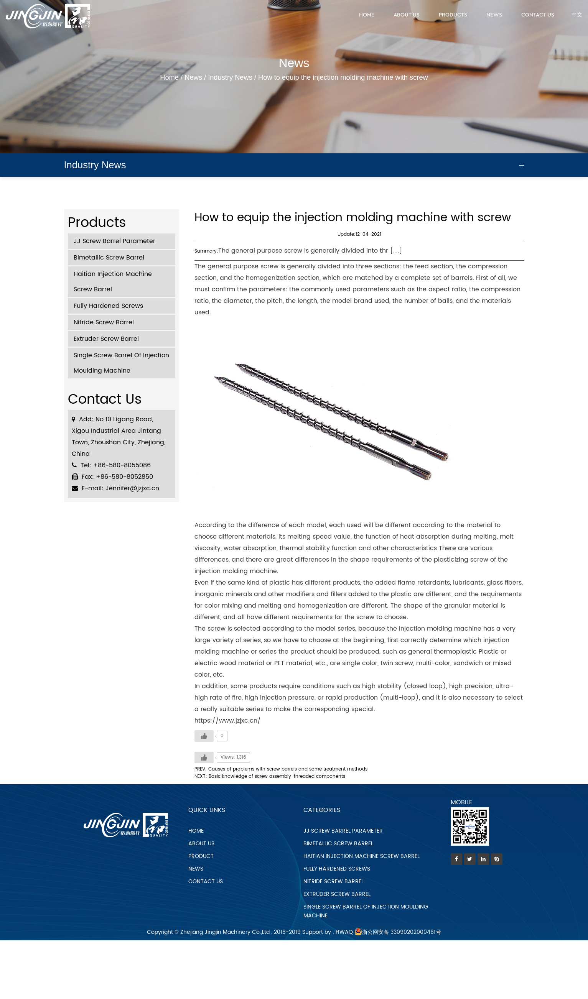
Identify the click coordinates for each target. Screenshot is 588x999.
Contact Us (537, 15)
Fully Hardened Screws (108, 306)
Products (453, 15)
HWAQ (344, 932)
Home (366, 15)
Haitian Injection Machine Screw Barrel (113, 281)
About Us (407, 15)
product (201, 856)
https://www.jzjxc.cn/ (227, 721)
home (196, 830)
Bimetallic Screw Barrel (109, 258)
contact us (205, 881)
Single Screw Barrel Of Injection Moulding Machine (121, 363)
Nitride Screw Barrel (104, 322)
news (195, 868)
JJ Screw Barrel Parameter (114, 241)
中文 (577, 15)
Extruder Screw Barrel (106, 339)
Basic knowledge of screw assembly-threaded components (277, 776)
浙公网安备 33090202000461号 (397, 932)
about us (201, 843)
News (494, 15)
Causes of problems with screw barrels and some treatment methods (287, 769)
